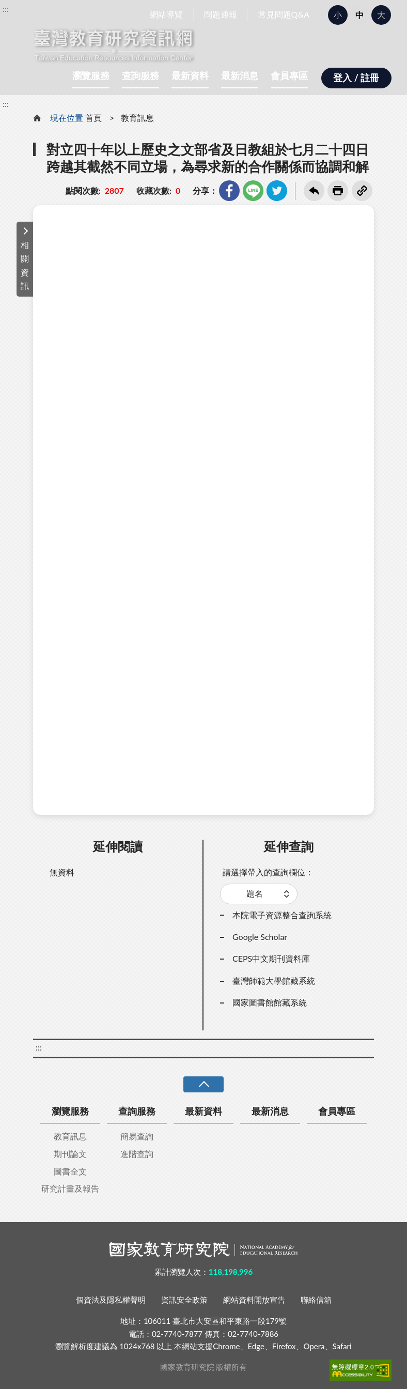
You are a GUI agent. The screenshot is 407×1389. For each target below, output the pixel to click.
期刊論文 (70, 1154)
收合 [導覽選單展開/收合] (203, 1084)
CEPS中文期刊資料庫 (271, 958)
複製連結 (362, 190)
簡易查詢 (136, 1136)
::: (6, 8)
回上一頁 (314, 190)
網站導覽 (166, 14)
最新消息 (239, 75)
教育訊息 (137, 117)
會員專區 (289, 75)
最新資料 (190, 75)
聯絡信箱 (316, 1299)
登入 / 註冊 (356, 77)
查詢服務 (140, 75)
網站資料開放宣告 (254, 1299)
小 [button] (338, 15)
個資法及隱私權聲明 (111, 1299)
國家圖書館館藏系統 (269, 1002)
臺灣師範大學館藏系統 (273, 980)
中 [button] (359, 15)
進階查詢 (136, 1154)
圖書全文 (70, 1171)
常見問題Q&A (283, 14)
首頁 (93, 117)
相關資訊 (25, 265)
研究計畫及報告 (70, 1188)
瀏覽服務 (90, 75)
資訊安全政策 (184, 1299)
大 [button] (381, 15)
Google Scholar (259, 937)
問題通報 (220, 14)
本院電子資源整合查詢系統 (282, 915)
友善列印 (337, 190)
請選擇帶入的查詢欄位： (268, 872)
